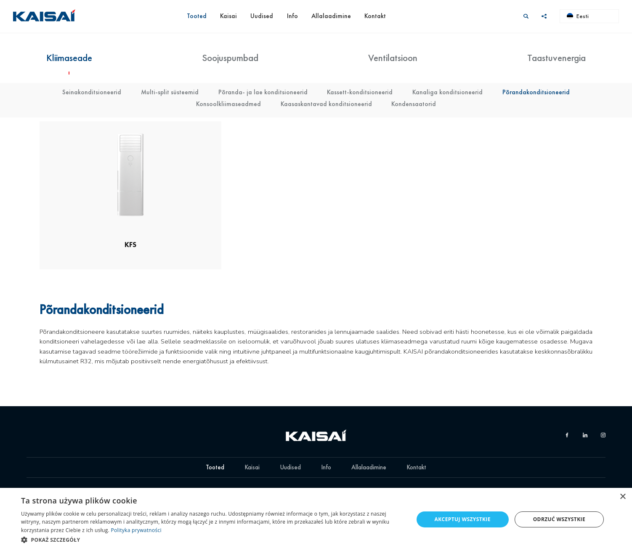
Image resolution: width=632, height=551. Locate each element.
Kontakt (375, 16)
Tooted (197, 16)
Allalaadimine (331, 16)
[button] (211, 540)
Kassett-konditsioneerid (360, 92)
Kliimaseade (69, 57)
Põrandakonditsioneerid (536, 92)
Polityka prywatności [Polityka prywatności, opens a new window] (136, 530)
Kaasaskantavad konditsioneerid (326, 104)
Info (292, 16)
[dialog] (316, 519)
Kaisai (228, 16)
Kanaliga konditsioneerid (447, 92)
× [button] (622, 497)
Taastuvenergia (556, 57)
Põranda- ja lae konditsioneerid (263, 92)
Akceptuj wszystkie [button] (463, 519)
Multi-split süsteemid (170, 92)
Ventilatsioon (392, 57)
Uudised (261, 16)
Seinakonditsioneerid (91, 92)
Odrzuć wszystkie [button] (559, 519)
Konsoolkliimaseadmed (228, 104)
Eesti (578, 16)
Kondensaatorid (413, 104)
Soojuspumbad (230, 57)
